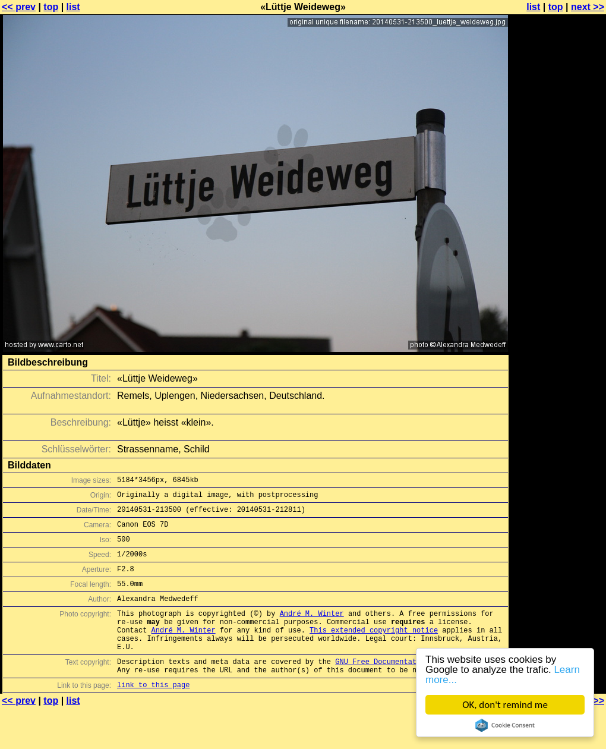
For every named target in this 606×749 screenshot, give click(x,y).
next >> (587, 7)
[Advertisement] (557, 153)
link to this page (153, 715)
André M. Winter (312, 631)
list (73, 7)
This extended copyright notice (374, 651)
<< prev (19, 7)
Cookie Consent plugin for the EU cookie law (505, 725)
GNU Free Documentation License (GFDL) (414, 688)
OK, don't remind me (505, 704)
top (50, 7)
